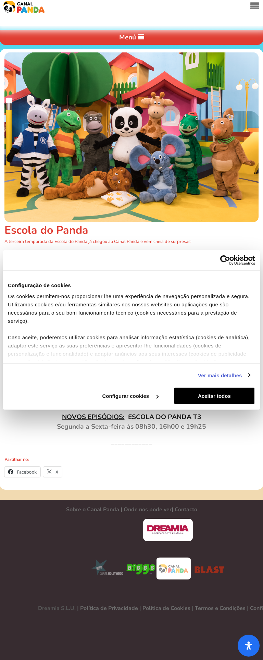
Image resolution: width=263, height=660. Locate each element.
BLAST (208, 568)
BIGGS (141, 568)
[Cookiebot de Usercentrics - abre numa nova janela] (225, 260)
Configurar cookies (130, 396)
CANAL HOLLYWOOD (105, 568)
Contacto (186, 509)
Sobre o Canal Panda (92, 509)
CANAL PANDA (173, 568)
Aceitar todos (214, 396)
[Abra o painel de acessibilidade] (249, 646)
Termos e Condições (220, 608)
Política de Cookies (166, 608)
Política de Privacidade (109, 608)
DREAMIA (167, 530)
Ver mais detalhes (220, 375)
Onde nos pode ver (148, 509)
